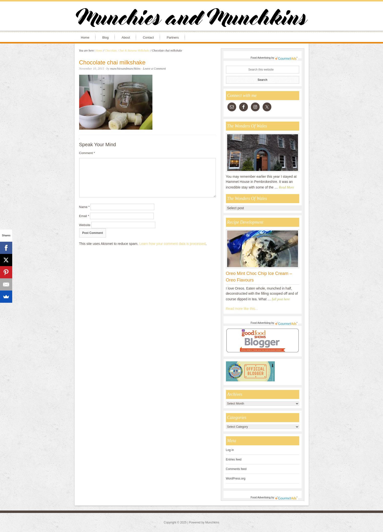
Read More (286, 187)
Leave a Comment (154, 68)
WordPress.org (235, 478)
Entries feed (234, 459)
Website (85, 225)
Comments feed (236, 469)
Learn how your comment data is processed (172, 244)
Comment (87, 153)
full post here (281, 299)
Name (84, 207)
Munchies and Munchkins (191, 18)
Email (84, 216)
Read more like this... (242, 309)
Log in (230, 450)
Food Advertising (261, 57)
